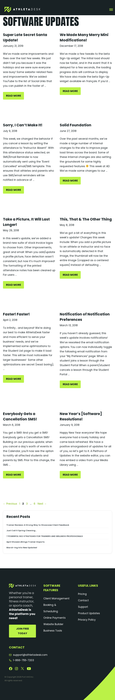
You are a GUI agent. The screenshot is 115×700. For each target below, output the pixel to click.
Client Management (56, 598)
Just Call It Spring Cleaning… (22, 530)
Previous (10, 503)
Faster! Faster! (16, 314)
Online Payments (54, 618)
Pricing (82, 594)
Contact (83, 600)
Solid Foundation (75, 125)
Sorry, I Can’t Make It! (22, 125)
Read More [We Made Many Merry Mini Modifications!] (70, 91)
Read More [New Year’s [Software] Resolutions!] (70, 474)
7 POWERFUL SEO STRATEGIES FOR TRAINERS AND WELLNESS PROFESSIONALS (44, 536)
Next (42, 503)
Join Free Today (22, 631)
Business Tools (52, 630)
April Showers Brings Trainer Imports (25, 542)
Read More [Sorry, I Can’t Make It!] (13, 190)
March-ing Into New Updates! (22, 547)
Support (83, 607)
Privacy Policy (87, 620)
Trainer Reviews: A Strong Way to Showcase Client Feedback (37, 525)
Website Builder (53, 624)
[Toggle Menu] (111, 10)
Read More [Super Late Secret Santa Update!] (13, 95)
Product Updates (89, 613)
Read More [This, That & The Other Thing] (70, 275)
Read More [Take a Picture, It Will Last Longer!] (13, 285)
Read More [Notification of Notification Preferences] (70, 384)
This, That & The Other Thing (86, 219)
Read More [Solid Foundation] (70, 180)
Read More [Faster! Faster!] (13, 379)
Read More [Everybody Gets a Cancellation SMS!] (13, 474)
